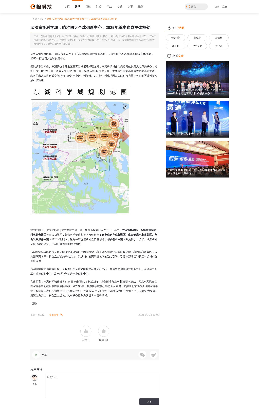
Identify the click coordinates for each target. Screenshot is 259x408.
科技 (88, 6)
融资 (141, 6)
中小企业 (197, 46)
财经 (98, 6)
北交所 (197, 37)
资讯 (77, 6)
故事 (130, 6)
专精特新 (175, 37)
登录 (216, 6)
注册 (224, 6)
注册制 (175, 46)
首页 (67, 6)
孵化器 (218, 46)
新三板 (218, 37)
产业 (109, 6)
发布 (149, 401)
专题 (119, 6)
